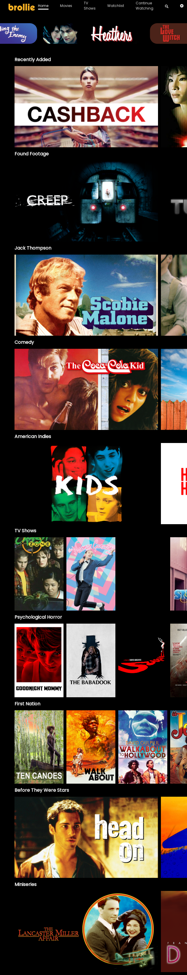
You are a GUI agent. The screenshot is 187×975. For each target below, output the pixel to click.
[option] (86, 106)
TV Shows (90, 6)
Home (43, 5)
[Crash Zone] (38, 574)
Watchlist (115, 5)
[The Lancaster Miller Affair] (86, 931)
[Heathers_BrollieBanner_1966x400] (93, 41)
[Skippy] (142, 574)
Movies (66, 5)
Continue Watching (144, 6)
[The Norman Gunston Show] (90, 574)
